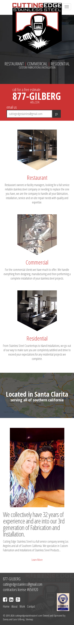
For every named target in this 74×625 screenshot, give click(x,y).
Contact (31, 606)
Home (6, 606)
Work (22, 606)
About (14, 606)
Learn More (37, 560)
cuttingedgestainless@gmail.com (22, 584)
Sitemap (29, 619)
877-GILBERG (36, 96)
